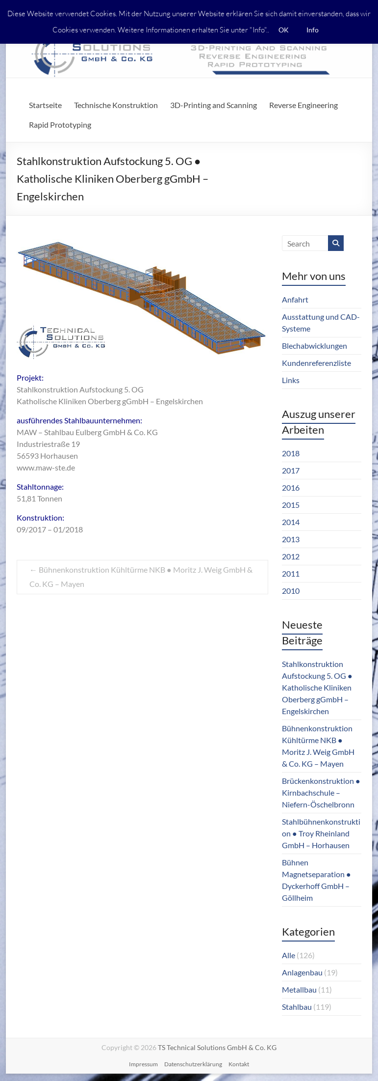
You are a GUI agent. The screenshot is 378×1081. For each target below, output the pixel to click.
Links (291, 380)
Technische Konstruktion (116, 105)
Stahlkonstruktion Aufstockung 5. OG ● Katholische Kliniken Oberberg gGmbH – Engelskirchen (317, 687)
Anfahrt (295, 299)
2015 (291, 504)
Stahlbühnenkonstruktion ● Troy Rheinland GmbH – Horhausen (321, 833)
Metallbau (299, 989)
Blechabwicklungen (314, 345)
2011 (291, 573)
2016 (291, 487)
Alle (288, 955)
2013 (291, 539)
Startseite (45, 105)
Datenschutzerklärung (193, 1064)
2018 (291, 453)
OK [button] (283, 30)
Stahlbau (297, 1006)
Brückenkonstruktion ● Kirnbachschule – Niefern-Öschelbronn (321, 792)
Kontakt (238, 1064)
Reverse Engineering (303, 105)
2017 (291, 470)
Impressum (143, 1064)
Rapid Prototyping (60, 124)
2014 (291, 522)
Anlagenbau (302, 972)
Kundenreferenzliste (316, 362)
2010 (291, 590)
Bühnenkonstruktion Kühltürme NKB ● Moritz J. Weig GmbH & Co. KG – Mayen (140, 576)
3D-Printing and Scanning (213, 105)
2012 (291, 556)
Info (312, 30)
